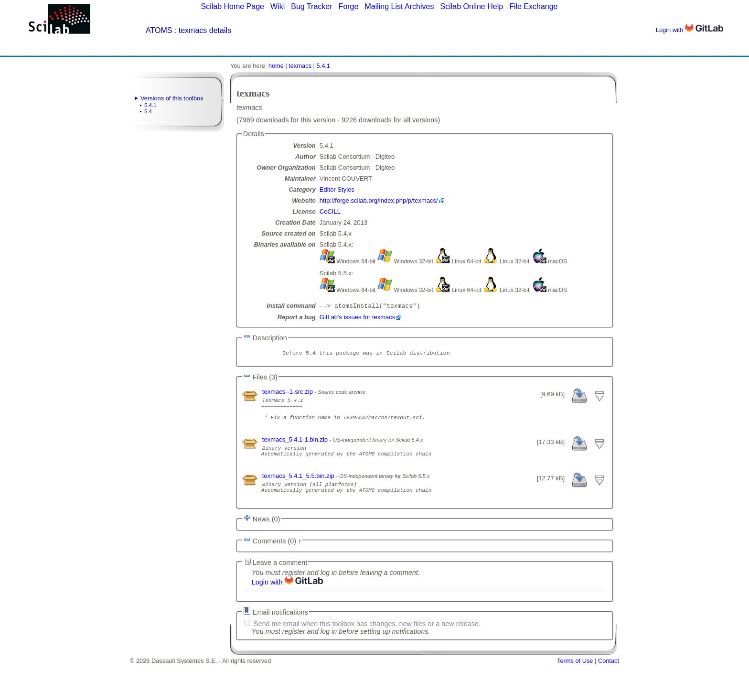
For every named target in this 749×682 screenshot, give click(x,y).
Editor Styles (337, 189)
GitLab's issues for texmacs (358, 318)
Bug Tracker (311, 6)
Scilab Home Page (232, 6)
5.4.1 (150, 105)
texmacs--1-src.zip (288, 393)
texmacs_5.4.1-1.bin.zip (296, 448)
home (276, 65)
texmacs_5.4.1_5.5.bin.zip (299, 489)
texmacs (300, 65)
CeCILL (330, 211)
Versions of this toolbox (171, 98)
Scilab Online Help (471, 6)
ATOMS (159, 30)
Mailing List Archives (399, 6)
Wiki (277, 6)
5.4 (148, 111)
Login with (689, 29)
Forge (349, 6)
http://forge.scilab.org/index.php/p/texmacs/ (379, 200)
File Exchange (533, 6)
